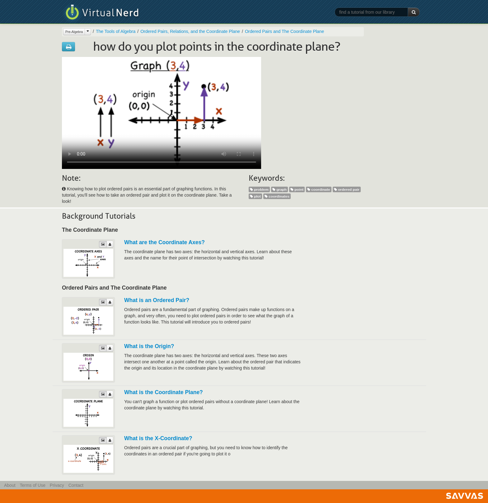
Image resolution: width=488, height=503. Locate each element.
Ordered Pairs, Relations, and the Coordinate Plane (190, 31)
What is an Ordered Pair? (156, 300)
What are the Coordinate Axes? (164, 242)
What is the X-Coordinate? (158, 438)
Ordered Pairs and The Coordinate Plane (284, 31)
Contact (75, 485)
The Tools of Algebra (115, 31)
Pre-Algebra (74, 32)
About (10, 485)
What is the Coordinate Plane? (163, 392)
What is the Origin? (149, 346)
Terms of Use (32, 485)
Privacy (57, 485)
